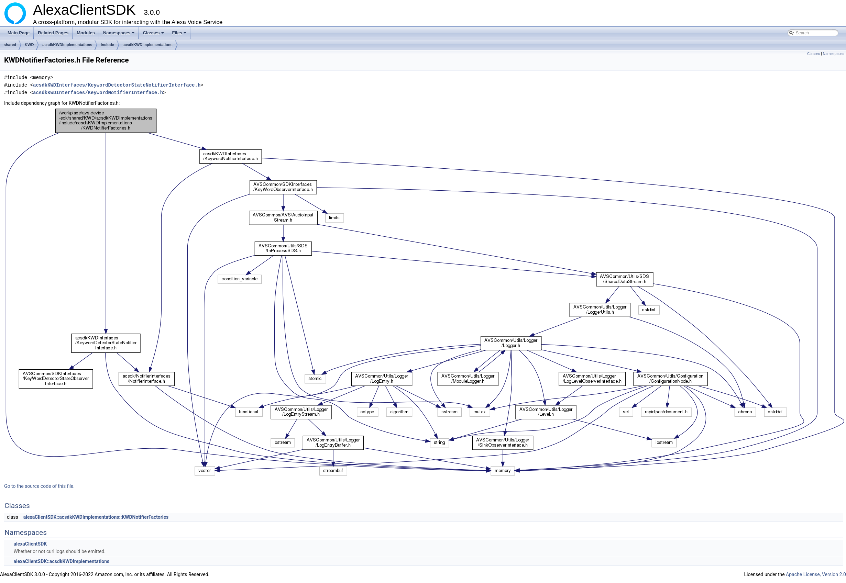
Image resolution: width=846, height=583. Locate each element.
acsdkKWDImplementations (67, 45)
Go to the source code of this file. (39, 486)
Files (180, 34)
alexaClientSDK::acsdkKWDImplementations (61, 561)
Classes (154, 34)
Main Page (19, 32)
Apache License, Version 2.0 (816, 574)
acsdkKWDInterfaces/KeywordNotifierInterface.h (98, 92)
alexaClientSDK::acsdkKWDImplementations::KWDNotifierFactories (96, 517)
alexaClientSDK (30, 544)
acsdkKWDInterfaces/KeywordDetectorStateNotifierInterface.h (116, 85)
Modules (86, 32)
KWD (29, 45)
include (107, 45)
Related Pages (53, 32)
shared (10, 45)
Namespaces (119, 34)
